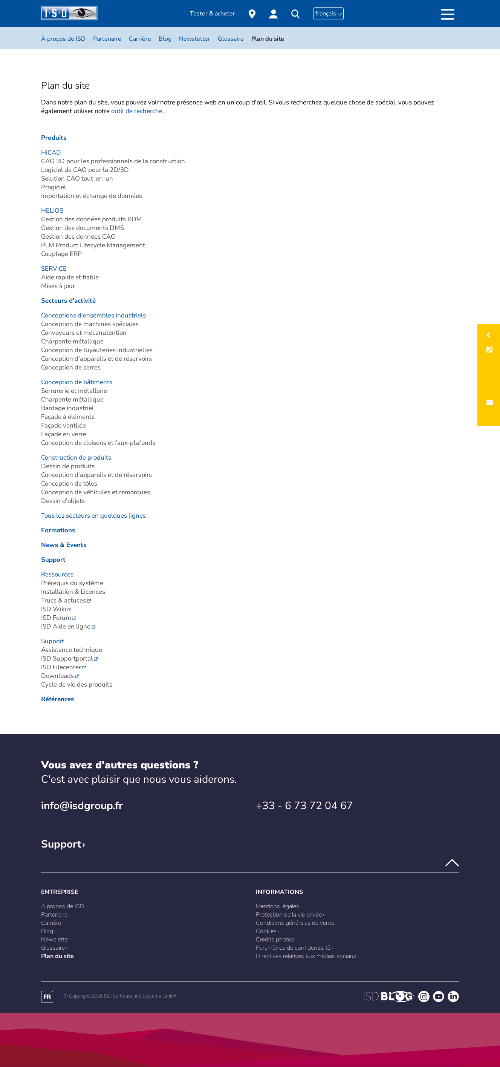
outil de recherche (136, 111)
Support (61, 844)
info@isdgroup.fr (82, 806)
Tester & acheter (212, 13)
